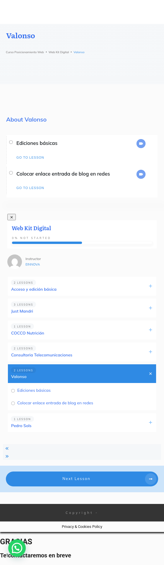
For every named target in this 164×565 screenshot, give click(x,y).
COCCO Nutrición (27, 333)
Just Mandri (22, 311)
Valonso (19, 376)
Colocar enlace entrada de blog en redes (63, 174)
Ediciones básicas (36, 143)
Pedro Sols (21, 425)
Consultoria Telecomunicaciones (41, 355)
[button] (17, 548)
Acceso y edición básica (34, 289)
